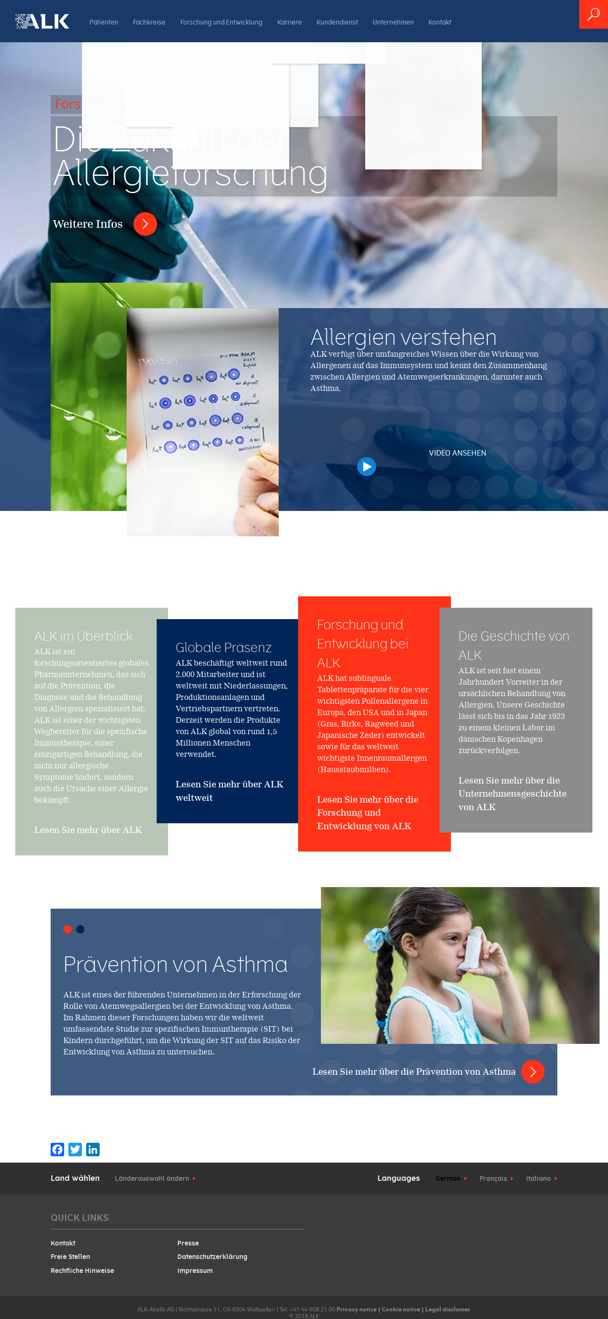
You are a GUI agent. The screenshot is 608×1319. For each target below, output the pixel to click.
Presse (188, 1243)
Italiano (538, 1178)
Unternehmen (393, 22)
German (448, 1178)
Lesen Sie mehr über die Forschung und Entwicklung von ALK (367, 864)
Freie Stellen (70, 1257)
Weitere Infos (88, 224)
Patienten (104, 22)
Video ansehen (457, 456)
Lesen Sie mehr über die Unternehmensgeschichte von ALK (513, 825)
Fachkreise (149, 22)
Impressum (195, 1271)
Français (493, 1178)
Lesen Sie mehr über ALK (88, 861)
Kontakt (440, 22)
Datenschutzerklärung (212, 1257)
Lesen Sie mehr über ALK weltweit (229, 790)
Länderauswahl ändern (152, 1178)
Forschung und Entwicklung (221, 22)
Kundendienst (337, 22)
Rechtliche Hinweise (82, 1271)
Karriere (289, 22)
